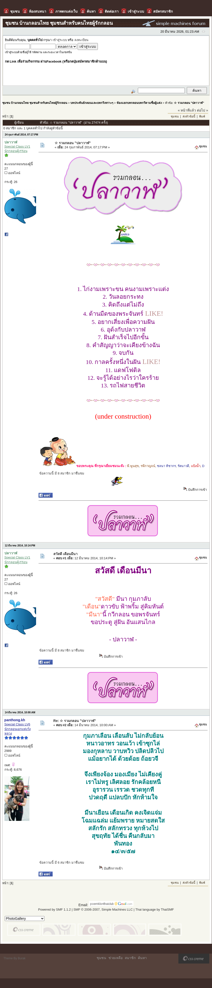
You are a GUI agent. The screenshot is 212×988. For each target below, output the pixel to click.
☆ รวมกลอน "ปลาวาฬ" (189, 102)
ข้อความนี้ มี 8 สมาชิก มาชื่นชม (61, 473)
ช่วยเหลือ (115, 958)
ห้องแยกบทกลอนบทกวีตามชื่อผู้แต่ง (139, 102)
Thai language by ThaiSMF (154, 909)
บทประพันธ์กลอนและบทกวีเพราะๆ (91, 102)
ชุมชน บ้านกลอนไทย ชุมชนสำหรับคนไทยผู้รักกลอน (34, 102)
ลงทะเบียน (81, 40)
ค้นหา (142, 958)
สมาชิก (130, 958)
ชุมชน (175, 116)
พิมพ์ (202, 116)
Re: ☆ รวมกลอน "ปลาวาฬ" (74, 721)
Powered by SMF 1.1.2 (54, 909)
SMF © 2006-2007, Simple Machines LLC (103, 909)
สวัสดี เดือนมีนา (65, 554)
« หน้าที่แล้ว (187, 110)
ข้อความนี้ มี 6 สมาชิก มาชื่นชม (61, 862)
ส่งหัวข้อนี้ (189, 116)
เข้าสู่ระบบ (60, 40)
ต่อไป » (202, 110)
